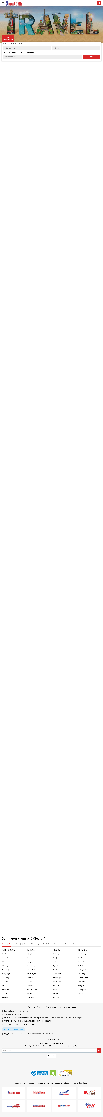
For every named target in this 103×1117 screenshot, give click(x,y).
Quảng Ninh (82, 990)
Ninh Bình (81, 966)
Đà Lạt (80, 994)
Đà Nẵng (5, 998)
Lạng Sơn (30, 962)
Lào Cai (30, 986)
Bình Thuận (57, 978)
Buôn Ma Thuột (83, 978)
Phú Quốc (56, 958)
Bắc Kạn (30, 978)
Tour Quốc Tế (21, 944)
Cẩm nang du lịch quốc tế (64, 944)
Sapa (29, 958)
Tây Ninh (30, 994)
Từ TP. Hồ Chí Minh (9, 950)
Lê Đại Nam (23, 1011)
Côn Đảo (81, 958)
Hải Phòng (5, 954)
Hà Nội (29, 982)
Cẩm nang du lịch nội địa (40, 944)
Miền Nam (5, 990)
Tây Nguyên (31, 974)
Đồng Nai (56, 998)
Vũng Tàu (30, 954)
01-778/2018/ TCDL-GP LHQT (42, 1034)
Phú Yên (55, 970)
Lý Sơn (55, 962)
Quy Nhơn (5, 958)
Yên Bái (55, 994)
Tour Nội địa (6, 944)
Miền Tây (5, 966)
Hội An (4, 962)
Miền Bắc (81, 962)
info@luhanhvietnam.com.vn (53, 1043)
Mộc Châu (56, 950)
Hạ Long (56, 954)
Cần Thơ (5, 982)
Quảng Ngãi (6, 974)
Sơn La (4, 994)
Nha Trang (82, 954)
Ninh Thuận (6, 970)
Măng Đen (81, 986)
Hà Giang (81, 974)
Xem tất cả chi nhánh (13, 1029)
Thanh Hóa (57, 974)
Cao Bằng (5, 978)
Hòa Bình (81, 982)
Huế (3, 986)
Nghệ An (56, 966)
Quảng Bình (82, 970)
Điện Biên (30, 998)
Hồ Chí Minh (57, 982)
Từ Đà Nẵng (82, 950)
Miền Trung (31, 966)
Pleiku (55, 990)
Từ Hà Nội (31, 950)
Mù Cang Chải (32, 990)
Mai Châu (56, 986)
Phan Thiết (31, 970)
